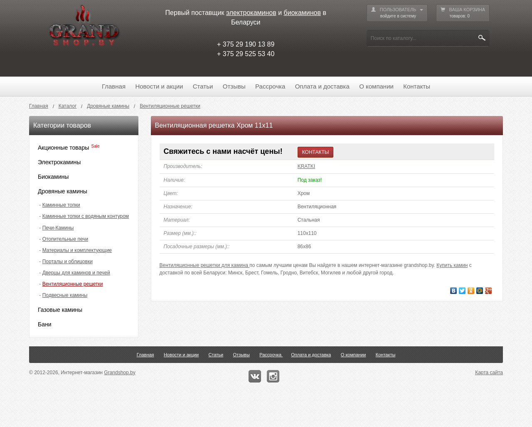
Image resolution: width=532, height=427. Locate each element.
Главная (114, 86)
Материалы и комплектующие (77, 250)
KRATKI (306, 166)
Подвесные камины (65, 295)
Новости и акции (159, 86)
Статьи (203, 86)
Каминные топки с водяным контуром (85, 216)
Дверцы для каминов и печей (76, 273)
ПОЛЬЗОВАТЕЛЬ (397, 13)
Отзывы (234, 86)
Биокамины (53, 176)
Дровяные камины (62, 191)
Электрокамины (59, 162)
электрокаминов (251, 12)
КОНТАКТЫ (315, 152)
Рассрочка (270, 86)
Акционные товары (63, 147)
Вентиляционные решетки (72, 284)
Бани (45, 324)
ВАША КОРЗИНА (463, 13)
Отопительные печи (65, 239)
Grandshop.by (119, 372)
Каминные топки (61, 205)
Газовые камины (60, 309)
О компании (376, 86)
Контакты (416, 86)
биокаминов (302, 12)
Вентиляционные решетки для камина (205, 265)
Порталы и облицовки (67, 261)
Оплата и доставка (322, 86)
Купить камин (452, 265)
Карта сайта (489, 372)
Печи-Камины (58, 228)
